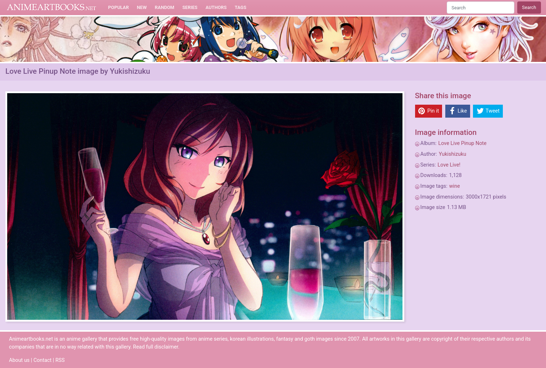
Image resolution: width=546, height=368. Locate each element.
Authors (216, 7)
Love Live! (449, 165)
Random (164, 7)
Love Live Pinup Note (462, 143)
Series (189, 7)
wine (454, 186)
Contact (42, 360)
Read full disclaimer (155, 347)
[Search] (480, 7)
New (142, 7)
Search (529, 7)
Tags (240, 7)
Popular (118, 7)
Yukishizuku (452, 154)
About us (19, 360)
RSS (60, 360)
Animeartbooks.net (51, 7)
